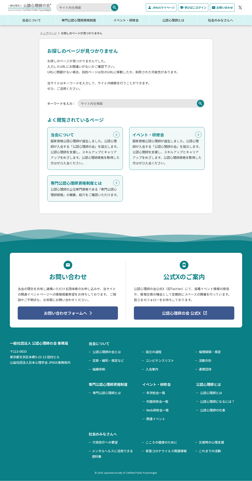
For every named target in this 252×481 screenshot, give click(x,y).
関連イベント (155, 418)
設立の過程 (153, 351)
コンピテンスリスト (160, 360)
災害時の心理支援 (211, 442)
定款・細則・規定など (108, 360)
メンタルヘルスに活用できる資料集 (112, 453)
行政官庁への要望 (105, 442)
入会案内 (152, 369)
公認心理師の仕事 (212, 410)
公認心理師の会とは (107, 351)
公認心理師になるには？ (217, 401)
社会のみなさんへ (220, 20)
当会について (31, 20)
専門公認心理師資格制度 (78, 20)
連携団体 (205, 369)
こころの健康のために (161, 442)
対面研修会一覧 (157, 401)
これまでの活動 (210, 450)
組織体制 (99, 369)
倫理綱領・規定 (210, 351)
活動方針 (205, 360)
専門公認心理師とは (107, 392)
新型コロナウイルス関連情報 (166, 450)
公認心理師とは (173, 20)
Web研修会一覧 (157, 410)
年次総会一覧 (155, 392)
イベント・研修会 (126, 20)
